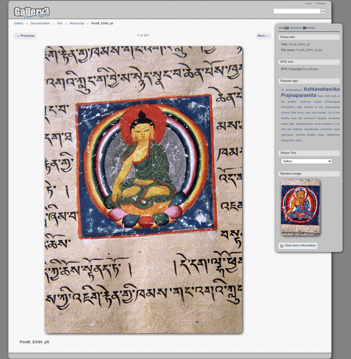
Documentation (40, 23)
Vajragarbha (287, 140)
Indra (308, 112)
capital (317, 101)
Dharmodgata (332, 101)
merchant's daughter (315, 118)
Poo (60, 23)
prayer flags (287, 123)
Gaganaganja (332, 107)
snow (337, 129)
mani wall (296, 118)
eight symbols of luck (310, 107)
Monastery (334, 118)
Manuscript (77, 23)
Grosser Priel (288, 112)
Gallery (18, 23)
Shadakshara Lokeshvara (318, 129)
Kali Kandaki (319, 112)
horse (300, 112)
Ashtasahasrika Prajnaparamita (310, 92)
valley (298, 140)
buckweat (305, 101)
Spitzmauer (287, 134)
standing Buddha (306, 134)
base (320, 96)
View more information (298, 246)
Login (308, 3)
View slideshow (305, 27)
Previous (25, 36)
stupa (321, 134)
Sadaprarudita (304, 123)
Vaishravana (333, 134)
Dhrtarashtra (287, 107)
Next (264, 36)
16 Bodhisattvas (291, 89)
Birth (327, 96)
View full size (286, 27)
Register (321, 3)
